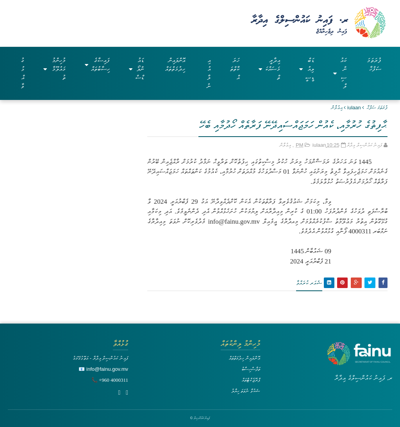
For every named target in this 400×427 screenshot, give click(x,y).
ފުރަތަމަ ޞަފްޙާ (377, 107)
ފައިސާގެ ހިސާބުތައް (97, 64)
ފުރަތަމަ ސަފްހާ (374, 64)
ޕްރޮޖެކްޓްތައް (251, 380)
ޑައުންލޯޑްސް (136, 69)
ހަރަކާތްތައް (234, 69)
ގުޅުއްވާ (22, 73)
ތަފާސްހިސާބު (250, 369)
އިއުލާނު (209, 73)
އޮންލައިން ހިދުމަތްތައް (175, 64)
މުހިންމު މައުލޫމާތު (54, 69)
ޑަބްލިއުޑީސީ (306, 69)
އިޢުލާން (337, 107)
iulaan (354, 107)
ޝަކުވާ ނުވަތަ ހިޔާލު (245, 391)
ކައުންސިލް (339, 73)
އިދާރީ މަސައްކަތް (269, 69)
